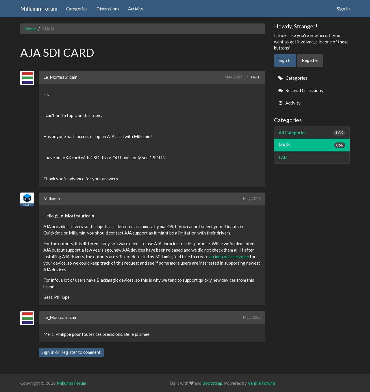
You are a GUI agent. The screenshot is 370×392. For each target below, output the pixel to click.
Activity (135, 8)
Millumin (51, 198)
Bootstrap (212, 383)
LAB (283, 157)
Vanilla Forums (262, 383)
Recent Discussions (300, 90)
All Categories (312, 133)
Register (68, 352)
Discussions (107, 8)
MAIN (255, 77)
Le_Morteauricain (60, 77)
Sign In (343, 8)
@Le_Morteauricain (74, 215)
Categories (77, 8)
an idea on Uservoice (229, 256)
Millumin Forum (38, 8)
